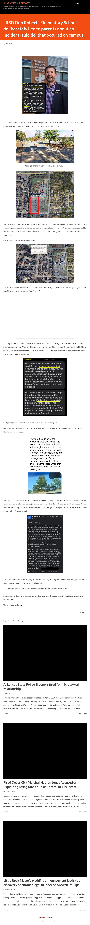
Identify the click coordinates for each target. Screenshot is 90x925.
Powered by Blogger (45, 917)
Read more (83, 714)
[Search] (77, 3)
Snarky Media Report (16, 3)
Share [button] (82, 612)
